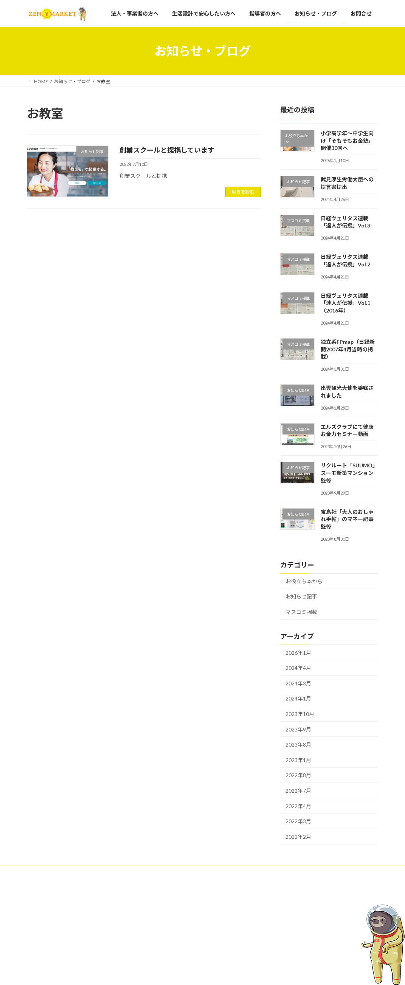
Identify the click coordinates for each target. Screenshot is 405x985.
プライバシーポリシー (56, 872)
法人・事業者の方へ (172, 916)
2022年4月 (298, 806)
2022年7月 (298, 790)
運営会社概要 (107, 872)
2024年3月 (298, 683)
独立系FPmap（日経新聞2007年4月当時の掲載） (348, 349)
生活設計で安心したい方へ (179, 929)
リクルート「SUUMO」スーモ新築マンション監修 (349, 472)
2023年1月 (298, 760)
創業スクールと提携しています (166, 150)
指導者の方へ (165, 943)
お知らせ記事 (301, 596)
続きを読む (243, 192)
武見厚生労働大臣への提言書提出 (309, 948)
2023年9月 (298, 729)
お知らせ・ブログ (170, 956)
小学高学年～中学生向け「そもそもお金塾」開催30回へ (347, 140)
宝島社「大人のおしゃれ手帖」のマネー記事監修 (347, 519)
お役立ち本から (304, 581)
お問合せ (161, 969)
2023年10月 (300, 714)
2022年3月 (298, 821)
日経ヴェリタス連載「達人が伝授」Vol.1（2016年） (345, 303)
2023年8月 (298, 744)
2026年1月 (298, 652)
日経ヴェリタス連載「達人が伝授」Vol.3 (316, 967)
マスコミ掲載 (301, 612)
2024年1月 (298, 699)
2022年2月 (298, 836)
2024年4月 (298, 668)
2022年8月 (298, 775)
